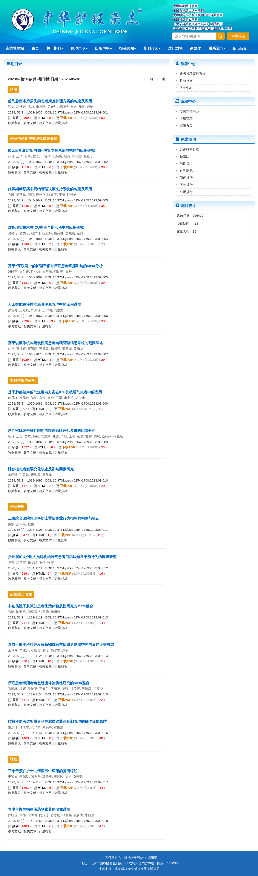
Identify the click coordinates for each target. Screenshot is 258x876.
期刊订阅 (152, 48)
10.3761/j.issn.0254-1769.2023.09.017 (80, 782)
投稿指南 (186, 81)
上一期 (148, 79)
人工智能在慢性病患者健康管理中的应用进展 (44, 304)
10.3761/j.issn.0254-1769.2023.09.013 (80, 617)
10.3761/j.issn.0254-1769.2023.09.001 (80, 112)
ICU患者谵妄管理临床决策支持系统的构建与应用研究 (51, 151)
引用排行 (186, 192)
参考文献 (29, 123)
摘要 (15, 118)
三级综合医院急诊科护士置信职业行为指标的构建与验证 (53, 518)
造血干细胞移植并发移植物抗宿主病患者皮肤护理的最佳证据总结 (61, 645)
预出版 (184, 156)
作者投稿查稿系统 (193, 73)
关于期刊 (54, 48)
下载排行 (186, 185)
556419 (198, 215)
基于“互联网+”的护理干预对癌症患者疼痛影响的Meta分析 (55, 266)
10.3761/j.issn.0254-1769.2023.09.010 (80, 480)
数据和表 (14, 123)
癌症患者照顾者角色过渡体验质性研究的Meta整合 (48, 683)
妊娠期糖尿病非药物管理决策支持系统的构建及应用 (50, 189)
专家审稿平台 (189, 111)
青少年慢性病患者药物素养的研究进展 (39, 809)
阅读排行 (186, 177)
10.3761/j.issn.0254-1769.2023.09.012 (80, 568)
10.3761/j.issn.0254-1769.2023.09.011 (80, 529)
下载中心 (186, 88)
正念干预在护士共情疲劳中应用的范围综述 (42, 771)
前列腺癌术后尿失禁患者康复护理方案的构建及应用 (50, 101)
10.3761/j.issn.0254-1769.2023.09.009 (80, 442)
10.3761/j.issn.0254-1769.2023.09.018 (80, 820)
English (239, 48)
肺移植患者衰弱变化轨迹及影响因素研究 (41, 469)
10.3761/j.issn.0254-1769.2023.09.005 (80, 277)
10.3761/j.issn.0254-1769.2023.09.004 (80, 239)
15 (194, 231)
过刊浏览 (175, 48)
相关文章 (45, 123)
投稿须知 (127, 48)
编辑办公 (186, 125)
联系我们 (217, 48)
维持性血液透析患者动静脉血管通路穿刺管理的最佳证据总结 (57, 722)
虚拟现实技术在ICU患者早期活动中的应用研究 (46, 228)
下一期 (160, 79)
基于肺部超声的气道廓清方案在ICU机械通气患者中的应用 (55, 392)
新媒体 (195, 48)
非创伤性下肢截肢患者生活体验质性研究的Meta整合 (50, 606)
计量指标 (61, 123)
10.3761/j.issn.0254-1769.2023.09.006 (80, 316)
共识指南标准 (189, 149)
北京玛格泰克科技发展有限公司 (137, 869)
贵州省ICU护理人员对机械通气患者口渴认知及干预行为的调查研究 (62, 557)
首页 (35, 48)
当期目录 (186, 163)
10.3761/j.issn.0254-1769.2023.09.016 (80, 733)
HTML (42, 118)
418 (195, 223)
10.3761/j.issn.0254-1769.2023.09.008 (80, 403)
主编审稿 (186, 118)
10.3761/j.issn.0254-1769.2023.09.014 (80, 656)
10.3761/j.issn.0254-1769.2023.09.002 (80, 162)
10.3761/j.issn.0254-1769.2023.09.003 (80, 200)
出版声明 (103, 48)
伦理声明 (79, 48)
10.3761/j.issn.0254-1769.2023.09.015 (80, 694)
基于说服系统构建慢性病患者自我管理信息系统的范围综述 (55, 343)
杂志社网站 (15, 48)
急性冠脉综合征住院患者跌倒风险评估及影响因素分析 (52, 431)
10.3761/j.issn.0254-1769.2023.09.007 (80, 354)
